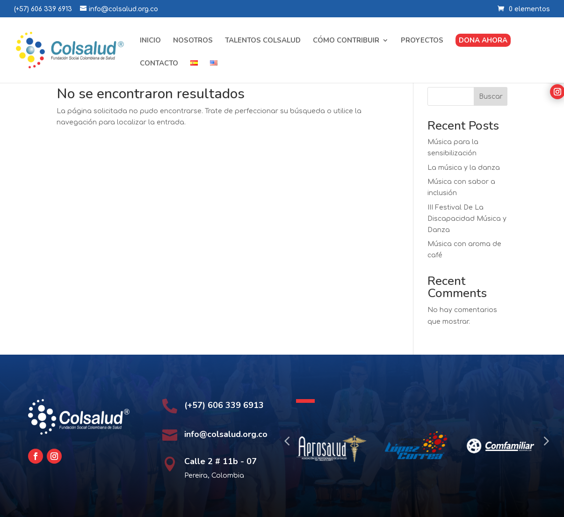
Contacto (159, 64)
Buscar (491, 96)
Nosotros (193, 41)
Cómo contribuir (346, 41)
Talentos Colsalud (263, 41)
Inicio (150, 41)
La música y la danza (463, 167)
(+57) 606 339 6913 (43, 9)
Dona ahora (483, 40)
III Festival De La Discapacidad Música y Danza (466, 218)
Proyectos (422, 41)
